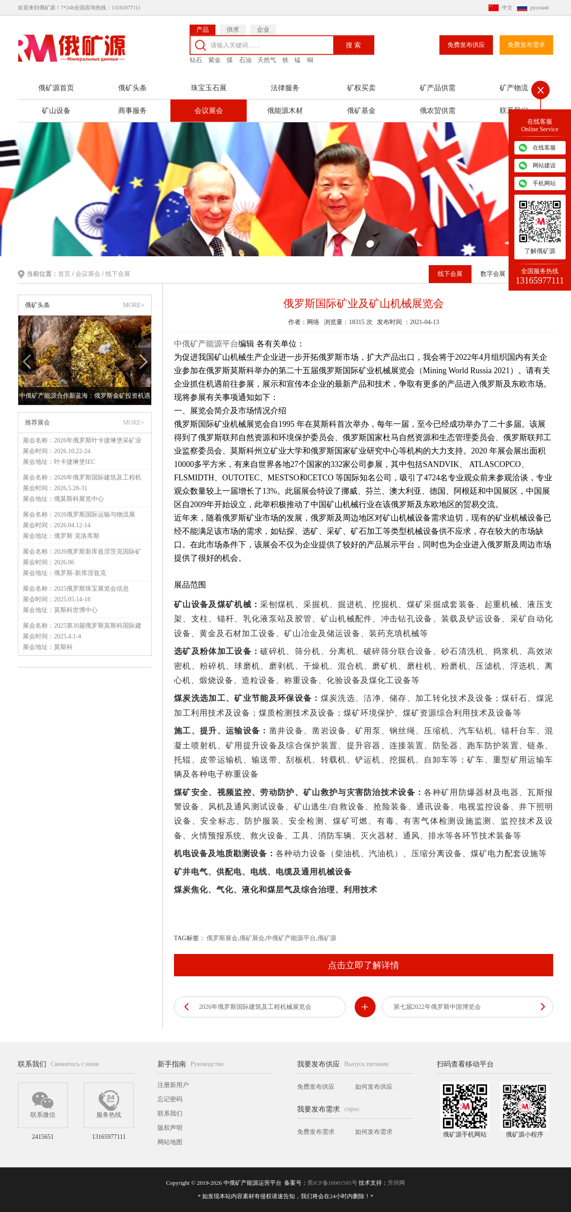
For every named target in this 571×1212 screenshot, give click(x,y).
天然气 (266, 53)
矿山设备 (56, 104)
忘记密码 (169, 1099)
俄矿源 (327, 937)
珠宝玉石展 (209, 81)
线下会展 (117, 273)
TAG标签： (189, 937)
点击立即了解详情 (363, 964)
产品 (202, 23)
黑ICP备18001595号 (332, 1182)
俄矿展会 (252, 937)
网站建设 (544, 165)
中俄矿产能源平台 (206, 342)
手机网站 (544, 183)
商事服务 (132, 104)
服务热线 (108, 1104)
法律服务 (285, 81)
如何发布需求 (374, 1132)
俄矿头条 (132, 81)
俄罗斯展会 (222, 937)
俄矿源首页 (56, 81)
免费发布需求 (526, 38)
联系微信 (42, 1104)
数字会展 (492, 273)
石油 (245, 53)
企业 (263, 23)
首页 (65, 273)
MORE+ (134, 303)
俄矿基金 (361, 104)
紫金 (214, 53)
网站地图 (169, 1142)
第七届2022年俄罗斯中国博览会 (437, 1006)
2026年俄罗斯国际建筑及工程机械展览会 (255, 1006)
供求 (233, 23)
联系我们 (169, 1113)
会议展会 (208, 104)
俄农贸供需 (437, 104)
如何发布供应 (374, 1086)
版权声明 (169, 1128)
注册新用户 (173, 1085)
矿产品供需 (437, 81)
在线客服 (544, 147)
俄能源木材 (285, 104)
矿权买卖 (361, 81)
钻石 (196, 53)
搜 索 (353, 38)
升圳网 (396, 1182)
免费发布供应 (466, 38)
